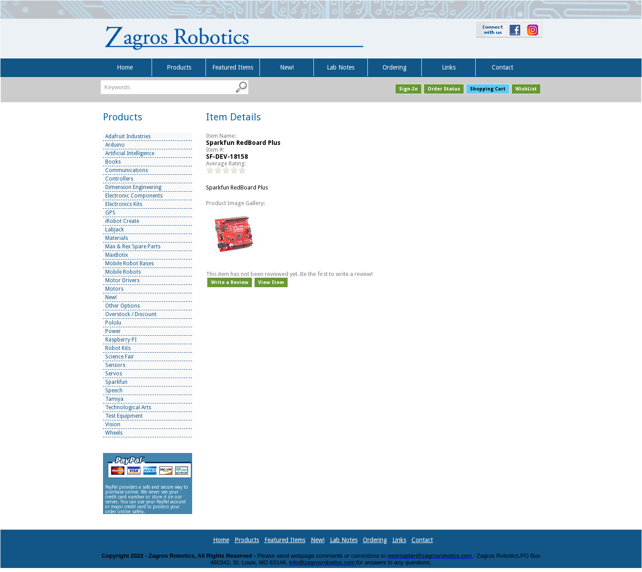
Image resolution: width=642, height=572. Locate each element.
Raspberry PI (120, 340)
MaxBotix (116, 255)
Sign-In (408, 89)
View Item (271, 282)
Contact (502, 67)
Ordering (395, 67)
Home (125, 67)
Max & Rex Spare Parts (132, 246)
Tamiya (114, 399)
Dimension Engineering (133, 187)
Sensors (115, 365)
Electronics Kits (123, 204)
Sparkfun (116, 382)
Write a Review (229, 282)
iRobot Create (122, 221)
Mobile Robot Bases (129, 263)
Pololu (113, 323)
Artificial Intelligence (129, 153)
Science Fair (119, 357)
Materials (116, 238)
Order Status (444, 89)
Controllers (119, 179)
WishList (526, 89)
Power (113, 331)
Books (113, 162)
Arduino (115, 145)
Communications (126, 170)
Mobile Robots (123, 272)
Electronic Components (134, 196)
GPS (110, 213)
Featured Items (232, 67)
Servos (113, 373)
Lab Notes (340, 67)
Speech (114, 390)
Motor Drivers (122, 280)
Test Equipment (124, 416)
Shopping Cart (488, 89)
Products (179, 67)
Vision (112, 424)
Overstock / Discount (130, 314)
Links (449, 67)
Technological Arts (128, 407)
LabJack (114, 229)
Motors (114, 289)
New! (287, 67)
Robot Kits (118, 348)
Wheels (114, 433)
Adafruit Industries (128, 136)
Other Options (122, 306)
